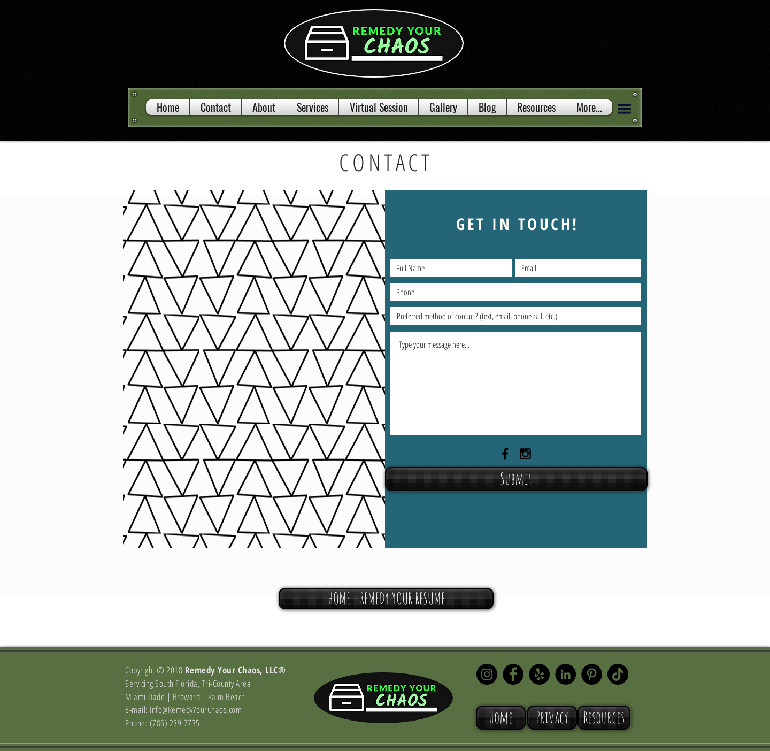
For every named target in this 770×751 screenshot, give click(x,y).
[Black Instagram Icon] (525, 454)
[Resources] (604, 718)
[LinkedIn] (565, 674)
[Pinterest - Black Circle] (591, 674)
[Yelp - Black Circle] (539, 674)
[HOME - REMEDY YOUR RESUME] (386, 598)
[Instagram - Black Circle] (486, 674)
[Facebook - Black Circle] (513, 674)
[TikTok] (617, 674)
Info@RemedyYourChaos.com (196, 709)
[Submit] (516, 479)
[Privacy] (552, 718)
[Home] (501, 718)
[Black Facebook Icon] (505, 454)
